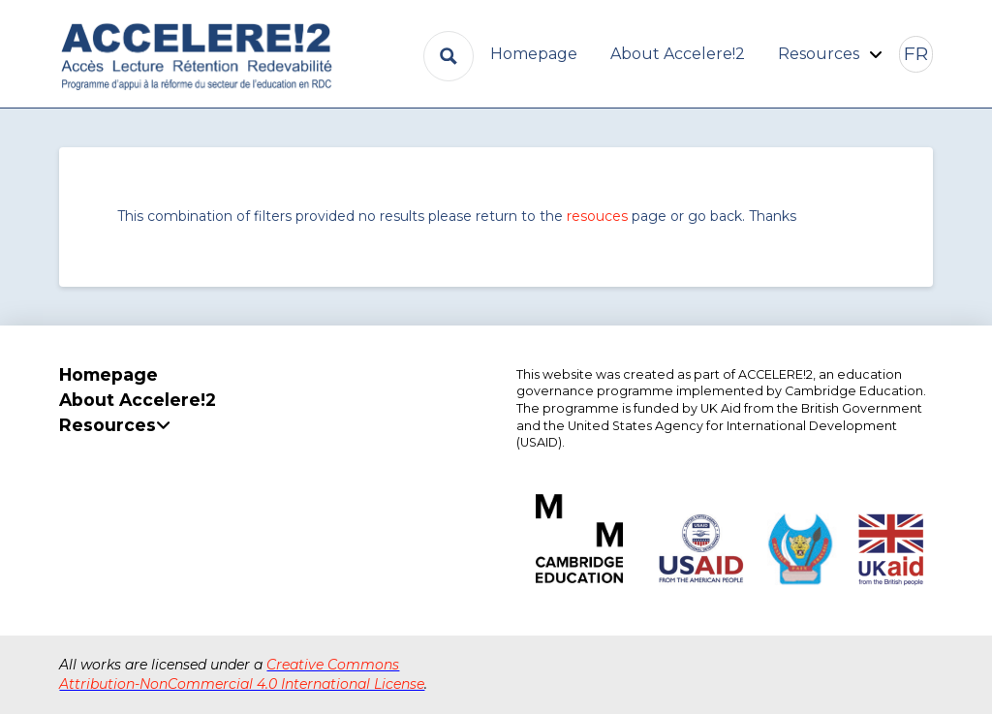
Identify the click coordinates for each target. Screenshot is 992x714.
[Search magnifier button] (448, 56)
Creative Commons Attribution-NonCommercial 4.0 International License (241, 674)
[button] (916, 54)
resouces (597, 216)
